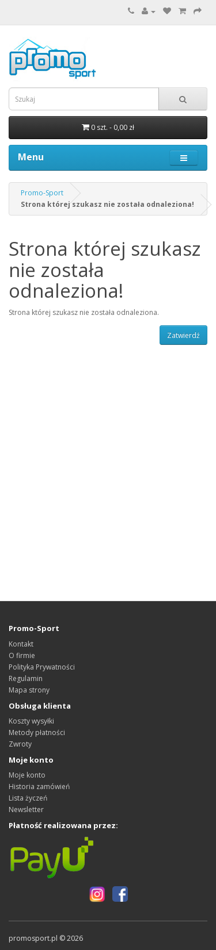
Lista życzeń (28, 798)
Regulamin (26, 678)
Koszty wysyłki (31, 721)
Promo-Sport (42, 193)
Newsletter (26, 809)
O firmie (22, 655)
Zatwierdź (183, 335)
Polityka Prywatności (42, 667)
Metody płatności (37, 732)
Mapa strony (29, 690)
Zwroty (20, 744)
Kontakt (21, 644)
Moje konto (27, 775)
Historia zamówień (39, 786)
